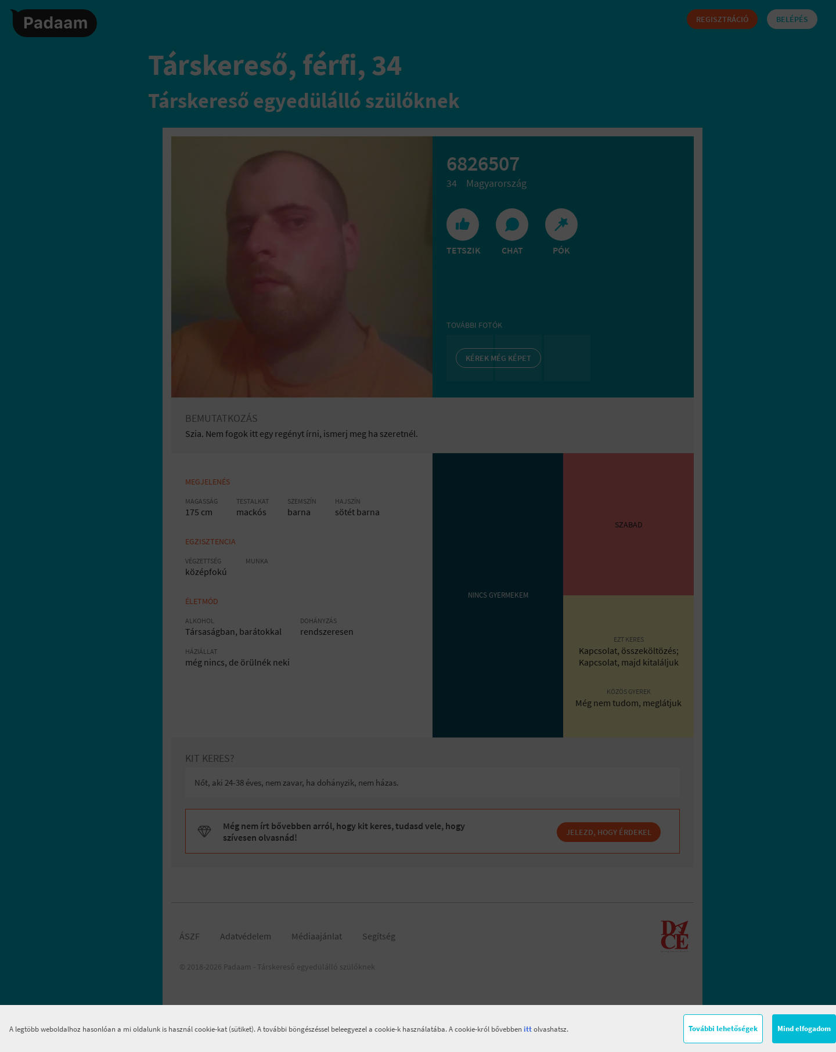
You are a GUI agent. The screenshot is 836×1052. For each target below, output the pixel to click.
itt (528, 1029)
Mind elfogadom (804, 1028)
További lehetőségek (723, 1028)
